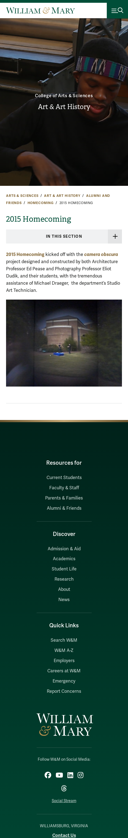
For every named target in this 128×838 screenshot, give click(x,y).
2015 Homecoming (25, 254)
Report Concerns (64, 691)
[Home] (40, 10)
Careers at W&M (64, 671)
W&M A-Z (64, 650)
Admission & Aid (64, 549)
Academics (64, 559)
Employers (64, 660)
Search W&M (64, 640)
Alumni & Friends (64, 508)
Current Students (64, 477)
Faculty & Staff (64, 488)
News (64, 599)
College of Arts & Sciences (64, 96)
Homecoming (41, 203)
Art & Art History (64, 107)
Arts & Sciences (22, 196)
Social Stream (64, 801)
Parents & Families (64, 498)
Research (64, 579)
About (64, 589)
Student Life (64, 569)
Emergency (64, 681)
